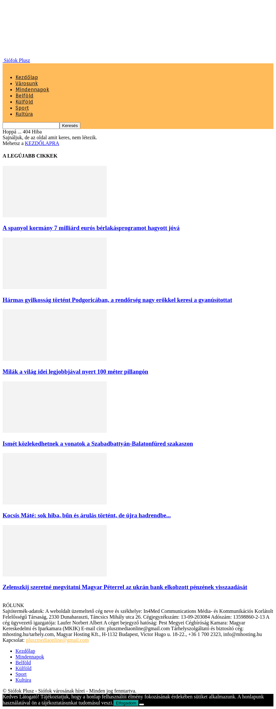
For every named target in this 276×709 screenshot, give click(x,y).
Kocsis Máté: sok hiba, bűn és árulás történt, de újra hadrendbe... (87, 515)
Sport (22, 108)
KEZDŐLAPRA (42, 143)
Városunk (26, 83)
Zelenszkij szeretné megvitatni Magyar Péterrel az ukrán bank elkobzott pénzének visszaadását (125, 587)
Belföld (24, 96)
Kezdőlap (26, 77)
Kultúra (24, 114)
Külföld (24, 102)
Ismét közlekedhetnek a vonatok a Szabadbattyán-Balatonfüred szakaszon (98, 443)
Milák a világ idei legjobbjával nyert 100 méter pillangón (75, 371)
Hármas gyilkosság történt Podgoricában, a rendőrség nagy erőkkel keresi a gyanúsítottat (117, 299)
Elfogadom (126, 703)
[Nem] (141, 704)
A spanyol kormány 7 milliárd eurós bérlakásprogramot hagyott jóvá (91, 227)
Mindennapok (32, 89)
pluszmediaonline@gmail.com (57, 640)
